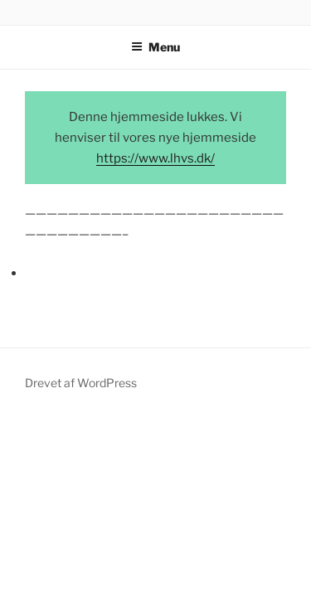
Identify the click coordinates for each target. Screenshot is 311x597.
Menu (155, 47)
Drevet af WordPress (81, 383)
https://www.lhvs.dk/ (155, 158)
